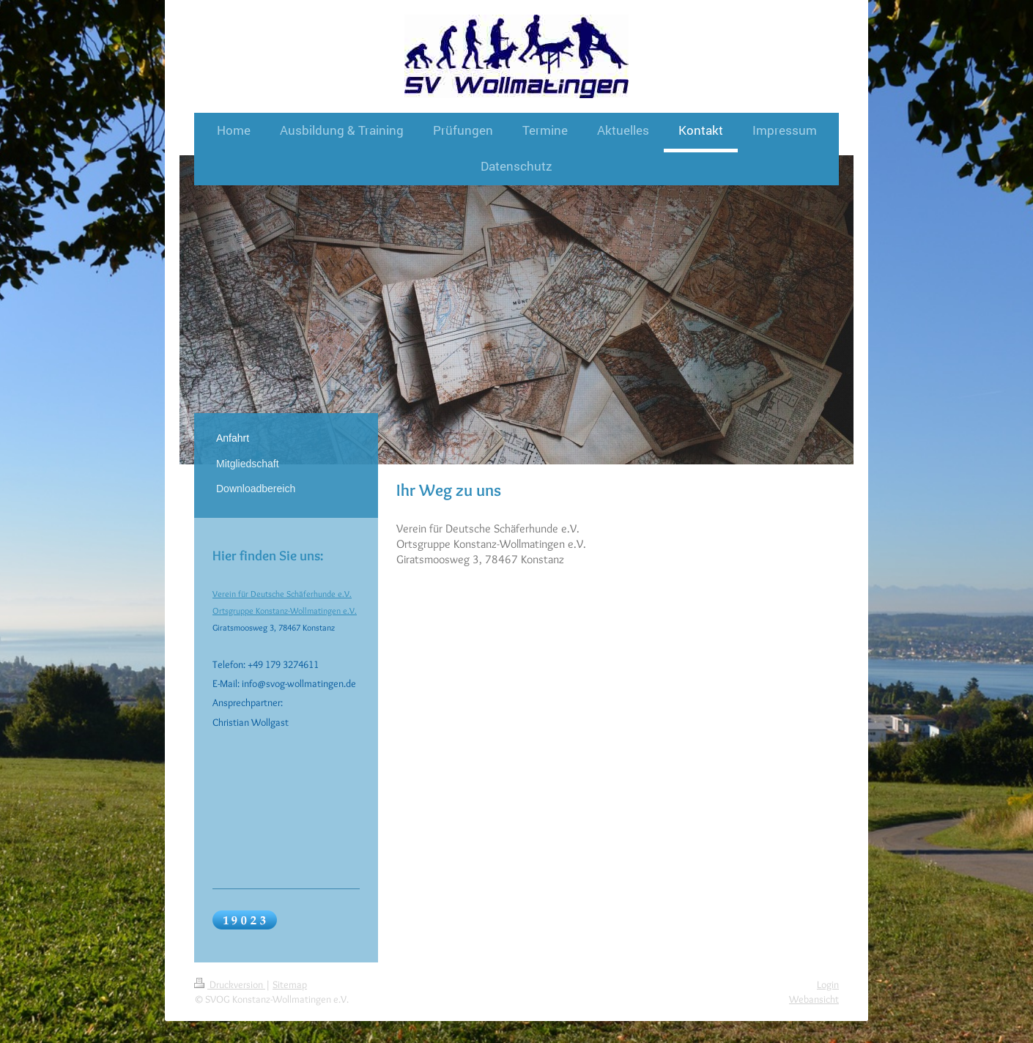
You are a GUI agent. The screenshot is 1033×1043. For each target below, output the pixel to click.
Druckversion (229, 984)
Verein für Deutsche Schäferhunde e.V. (282, 593)
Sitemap (290, 984)
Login (828, 984)
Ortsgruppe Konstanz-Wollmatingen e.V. (284, 610)
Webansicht (814, 999)
